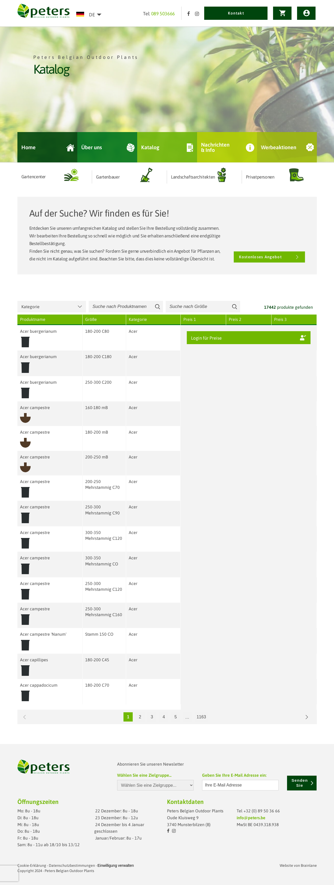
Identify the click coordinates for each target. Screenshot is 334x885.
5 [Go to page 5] (175, 717)
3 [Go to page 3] (152, 717)
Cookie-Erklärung (31, 865)
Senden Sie (303, 783)
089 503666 (163, 13)
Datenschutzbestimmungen (72, 865)
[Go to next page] (307, 717)
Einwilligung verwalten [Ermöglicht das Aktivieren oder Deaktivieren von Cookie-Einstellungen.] (116, 865)
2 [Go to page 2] (140, 717)
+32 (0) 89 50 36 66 (262, 810)
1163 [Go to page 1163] (201, 717)
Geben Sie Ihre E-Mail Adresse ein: (234, 775)
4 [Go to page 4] (164, 717)
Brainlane (309, 865)
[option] (167, 94)
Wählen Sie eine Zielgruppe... (144, 775)
